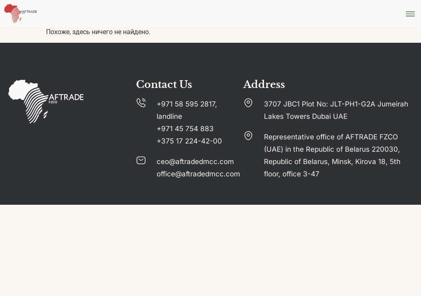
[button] (410, 14)
